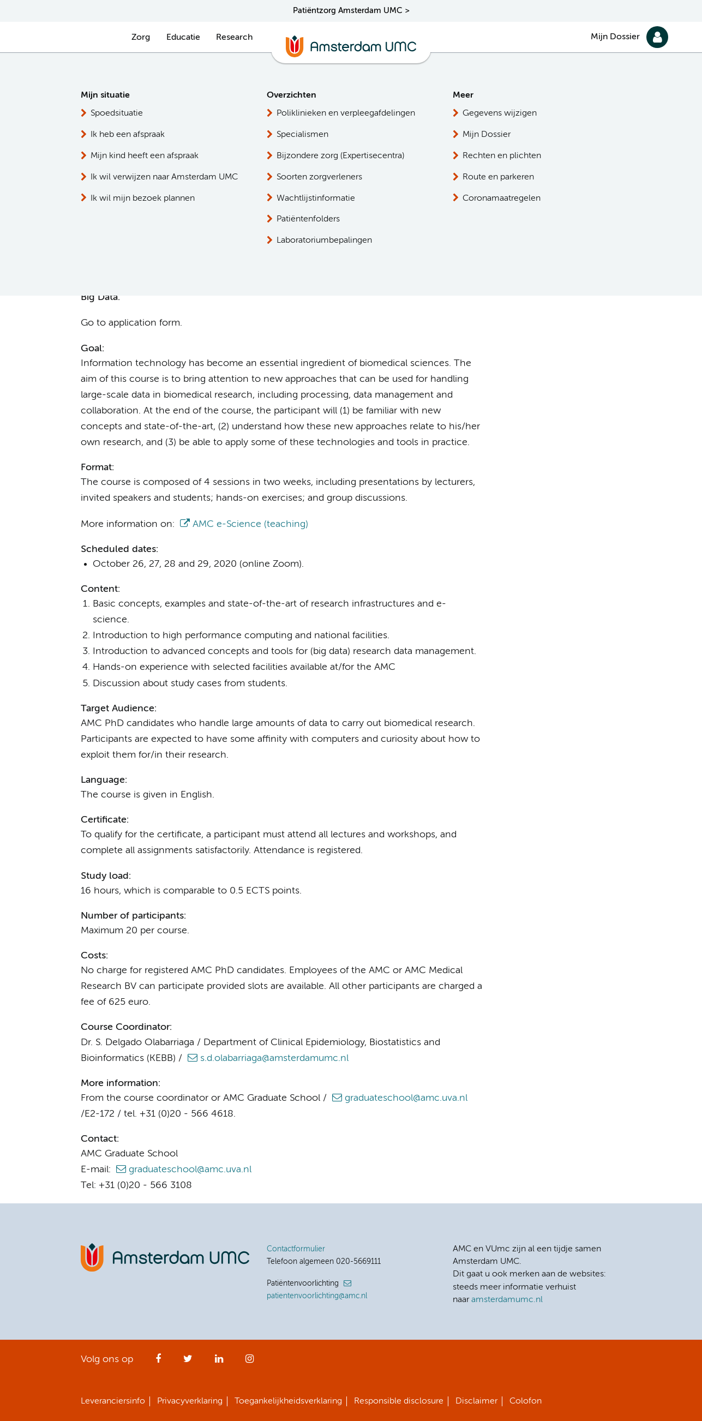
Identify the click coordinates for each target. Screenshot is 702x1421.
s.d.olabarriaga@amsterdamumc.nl (274, 1058)
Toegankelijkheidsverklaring (288, 1401)
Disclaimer (476, 1401)
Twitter (188, 1362)
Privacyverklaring (190, 1401)
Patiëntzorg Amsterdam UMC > (351, 11)
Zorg (140, 37)
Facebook (158, 1362)
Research (234, 37)
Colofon (525, 1401)
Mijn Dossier (615, 37)
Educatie (183, 37)
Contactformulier (296, 1249)
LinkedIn (219, 1362)
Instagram (249, 1362)
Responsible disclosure (398, 1401)
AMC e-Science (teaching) (250, 524)
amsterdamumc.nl (507, 1300)
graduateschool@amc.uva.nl (406, 1098)
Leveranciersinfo (113, 1401)
